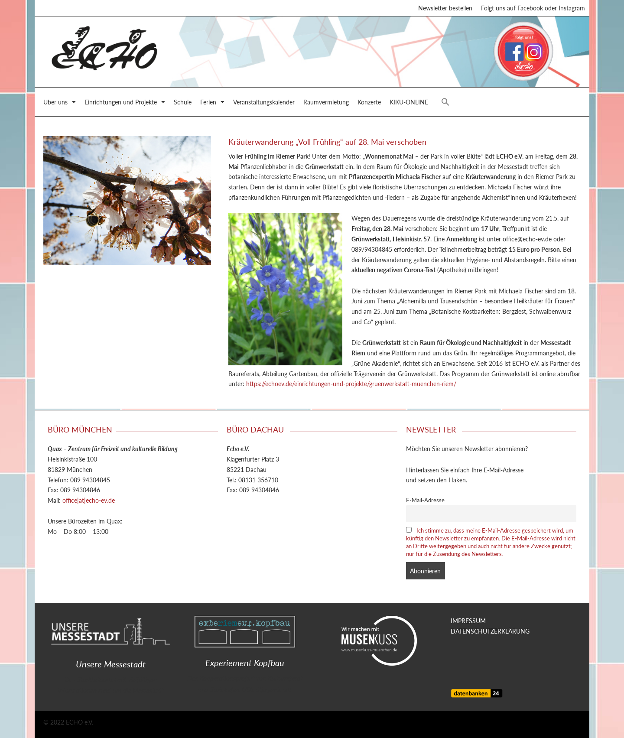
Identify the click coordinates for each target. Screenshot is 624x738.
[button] (445, 103)
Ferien (212, 103)
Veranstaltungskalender (264, 103)
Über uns (59, 103)
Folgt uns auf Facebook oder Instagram (533, 8)
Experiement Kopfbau (244, 663)
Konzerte (369, 103)
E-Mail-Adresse (425, 500)
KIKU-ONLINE (409, 103)
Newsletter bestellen (445, 8)
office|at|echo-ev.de (88, 500)
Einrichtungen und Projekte (124, 103)
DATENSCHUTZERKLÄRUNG (490, 631)
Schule (183, 103)
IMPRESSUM (468, 620)
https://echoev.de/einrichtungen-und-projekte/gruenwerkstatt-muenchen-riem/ (351, 385)
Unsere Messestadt (111, 664)
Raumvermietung (326, 103)
